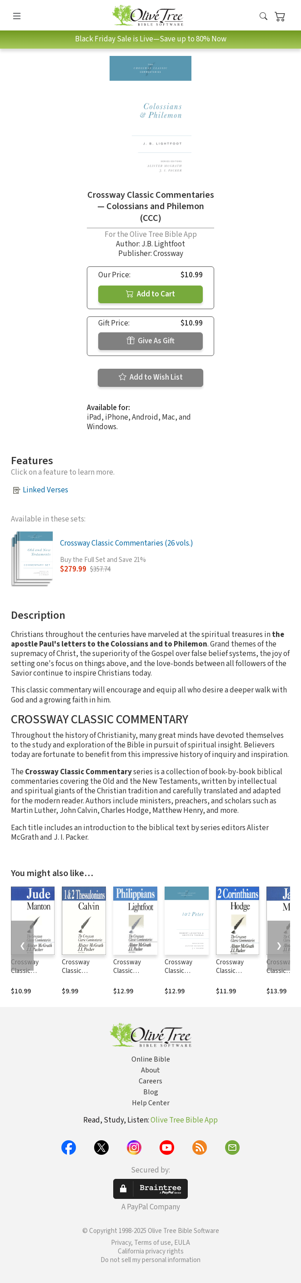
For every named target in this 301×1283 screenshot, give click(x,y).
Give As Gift (151, 341)
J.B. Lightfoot (163, 244)
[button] (263, 17)
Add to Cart (150, 294)
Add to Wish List (151, 377)
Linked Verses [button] (45, 490)
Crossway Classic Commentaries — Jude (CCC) (31, 975)
